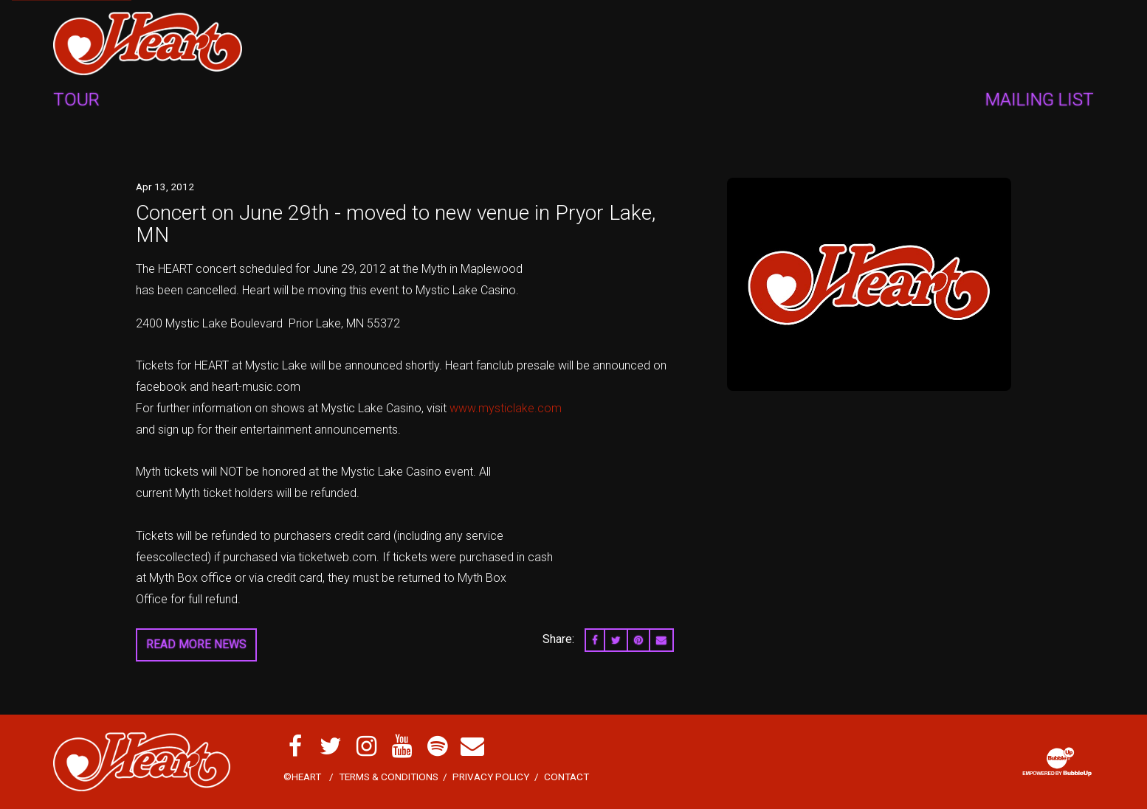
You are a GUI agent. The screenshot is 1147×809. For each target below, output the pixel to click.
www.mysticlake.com (506, 408)
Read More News (196, 644)
